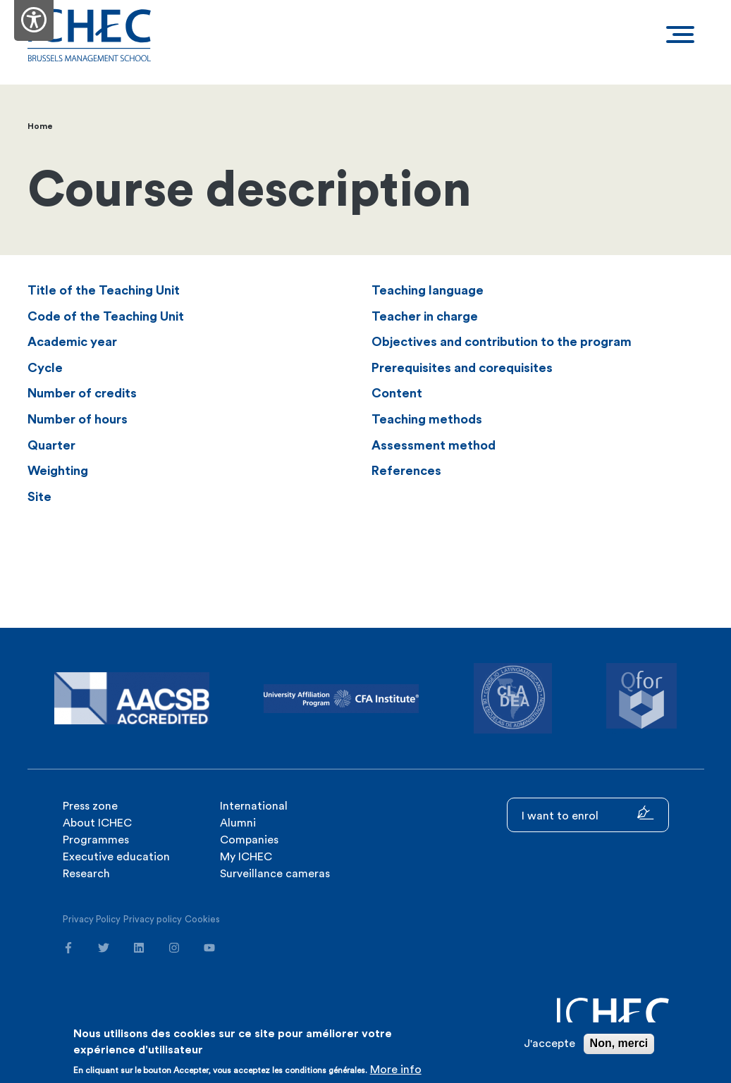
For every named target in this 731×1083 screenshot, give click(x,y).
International (254, 806)
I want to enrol (588, 813)
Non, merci (619, 1043)
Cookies (202, 919)
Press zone (90, 806)
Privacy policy (152, 919)
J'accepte (549, 1043)
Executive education (116, 856)
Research (86, 873)
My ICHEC (246, 856)
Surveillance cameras (275, 873)
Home (40, 126)
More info (396, 1069)
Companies (249, 840)
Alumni (238, 823)
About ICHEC (97, 823)
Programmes (96, 840)
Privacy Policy (92, 919)
